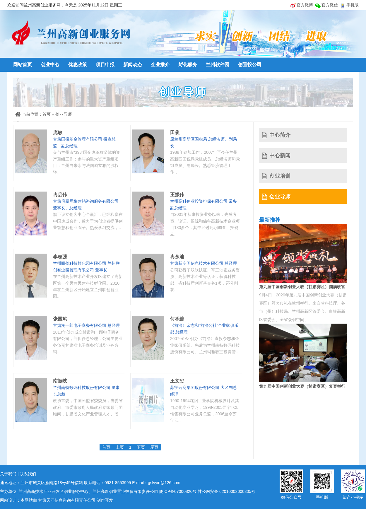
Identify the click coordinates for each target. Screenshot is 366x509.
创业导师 (63, 114)
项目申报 (105, 64)
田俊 (174, 132)
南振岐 (60, 380)
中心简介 (279, 135)
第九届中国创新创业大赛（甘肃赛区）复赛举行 (302, 386)
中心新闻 (279, 155)
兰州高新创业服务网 (70, 33)
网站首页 (22, 64)
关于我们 (8, 474)
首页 (46, 114)
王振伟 (177, 194)
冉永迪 (177, 256)
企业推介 (160, 64)
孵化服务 (187, 64)
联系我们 (28, 474)
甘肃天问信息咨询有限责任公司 (66, 500)
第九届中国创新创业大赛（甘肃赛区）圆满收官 (302, 286)
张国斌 (60, 318)
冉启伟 (60, 194)
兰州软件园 (217, 64)
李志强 (60, 256)
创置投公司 (249, 64)
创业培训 (279, 176)
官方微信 (329, 5)
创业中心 (50, 64)
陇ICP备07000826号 (178, 491)
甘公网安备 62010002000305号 (226, 491)
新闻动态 (132, 64)
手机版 (352, 5)
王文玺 (177, 380)
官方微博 (305, 5)
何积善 (177, 318)
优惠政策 (77, 64)
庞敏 (57, 132)
